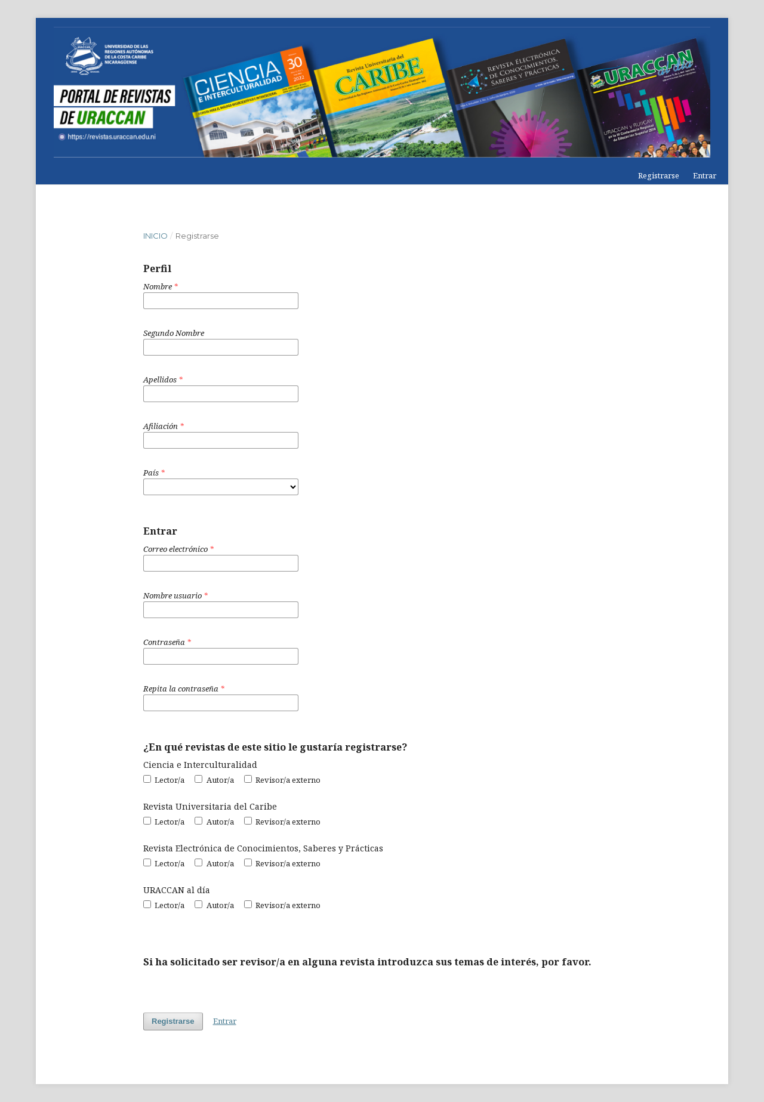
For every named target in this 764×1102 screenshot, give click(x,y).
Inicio (155, 235)
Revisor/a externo (282, 779)
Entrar (704, 175)
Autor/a (214, 779)
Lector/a (163, 779)
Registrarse (658, 175)
